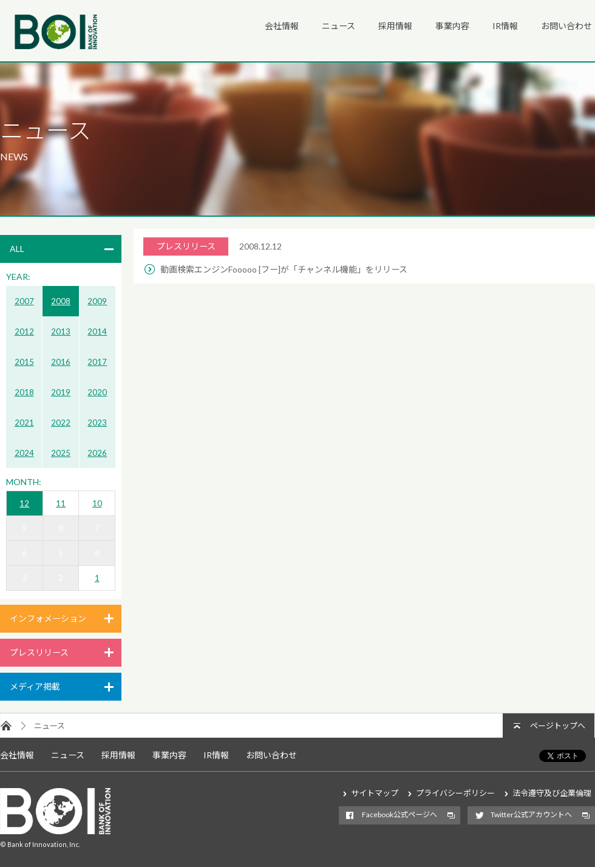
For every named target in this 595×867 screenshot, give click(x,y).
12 (24, 503)
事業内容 (452, 26)
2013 (60, 331)
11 (61, 503)
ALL (17, 248)
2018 (24, 392)
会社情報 (282, 26)
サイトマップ (374, 793)
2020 (97, 392)
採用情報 (395, 26)
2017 (97, 362)
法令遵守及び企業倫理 (551, 793)
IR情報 (505, 26)
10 (97, 503)
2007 (24, 301)
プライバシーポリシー (455, 793)
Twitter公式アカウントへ (531, 814)
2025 (60, 453)
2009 (97, 301)
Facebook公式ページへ (399, 814)
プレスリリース (39, 652)
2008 (60, 301)
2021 (24, 422)
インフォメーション (48, 618)
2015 (24, 362)
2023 (97, 422)
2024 (24, 453)
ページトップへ (557, 725)
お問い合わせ (566, 26)
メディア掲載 (35, 686)
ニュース (338, 26)
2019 (60, 392)
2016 (60, 362)
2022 (60, 422)
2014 (97, 331)
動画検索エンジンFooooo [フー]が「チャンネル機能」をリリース (283, 269)
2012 (24, 331)
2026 (97, 453)
